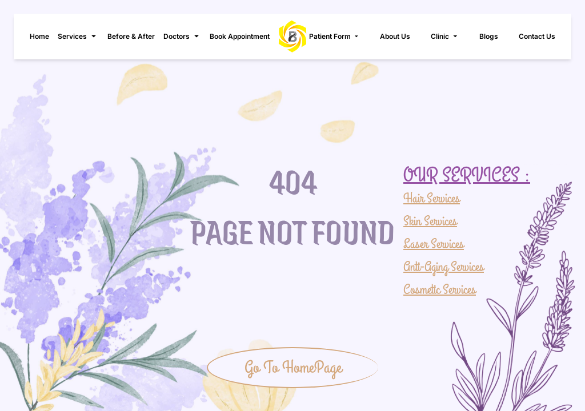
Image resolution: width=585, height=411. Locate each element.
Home (39, 36)
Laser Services (433, 244)
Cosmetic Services (439, 289)
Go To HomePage (293, 367)
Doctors (182, 36)
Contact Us (537, 36)
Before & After (131, 36)
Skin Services (430, 221)
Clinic (445, 36)
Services (78, 36)
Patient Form (334, 36)
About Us (395, 36)
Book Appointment (240, 36)
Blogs (488, 36)
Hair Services (431, 199)
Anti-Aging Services (443, 266)
